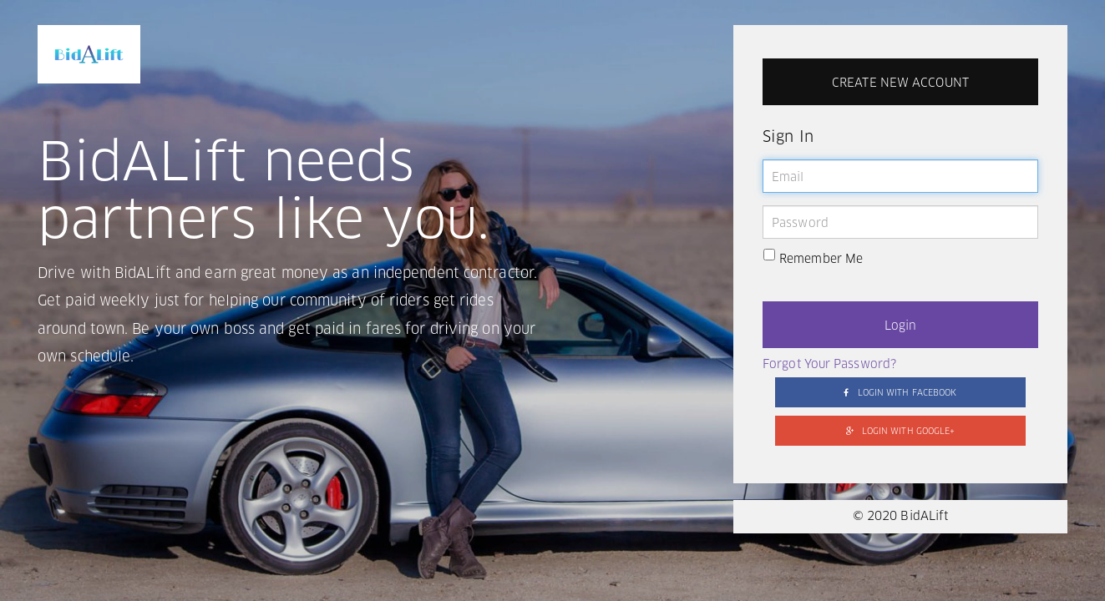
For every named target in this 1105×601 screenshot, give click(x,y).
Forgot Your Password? (829, 365)
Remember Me (813, 258)
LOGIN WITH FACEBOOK (900, 392)
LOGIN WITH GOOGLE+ (900, 431)
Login (901, 326)
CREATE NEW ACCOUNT (900, 83)
